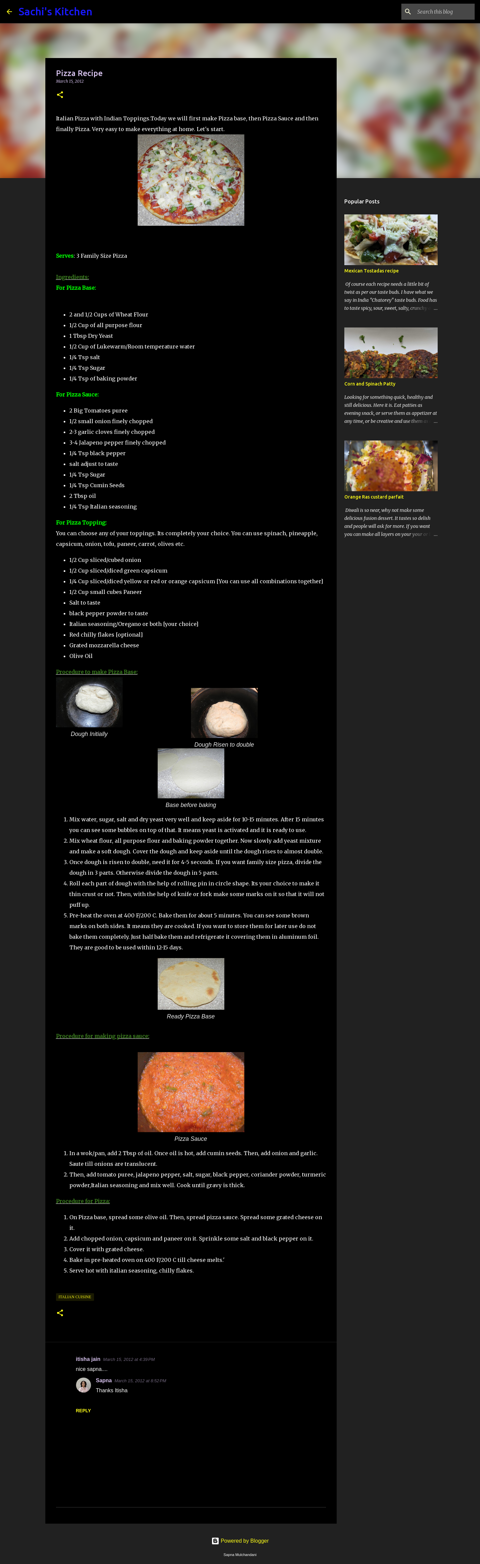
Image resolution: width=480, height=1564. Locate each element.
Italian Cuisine (75, 1297)
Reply (83, 1410)
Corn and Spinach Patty (369, 383)
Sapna (104, 1380)
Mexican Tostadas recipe (371, 270)
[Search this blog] (440, 12)
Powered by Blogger (240, 1541)
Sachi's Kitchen (55, 11)
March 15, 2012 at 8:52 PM (140, 1380)
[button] (60, 95)
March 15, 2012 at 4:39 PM (129, 1359)
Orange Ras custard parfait (374, 497)
